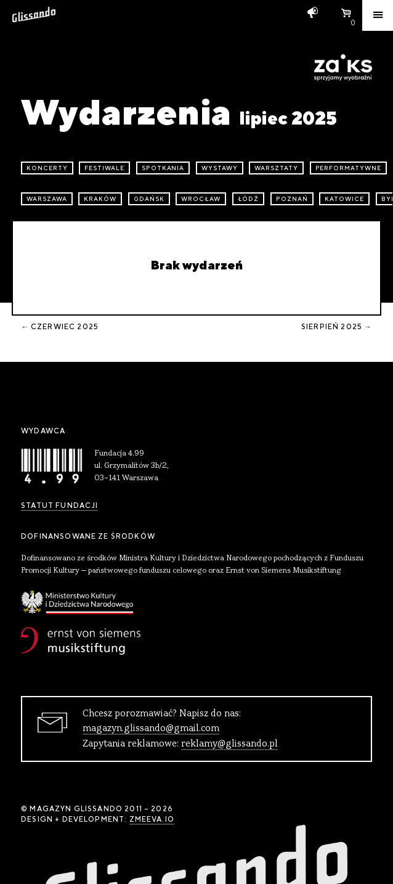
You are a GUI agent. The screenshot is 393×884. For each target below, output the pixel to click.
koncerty (47, 168)
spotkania (163, 168)
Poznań (292, 198)
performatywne (348, 168)
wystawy (219, 168)
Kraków (100, 198)
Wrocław (201, 198)
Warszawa (46, 198)
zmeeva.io (151, 819)
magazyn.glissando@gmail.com (151, 729)
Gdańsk (149, 198)
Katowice (344, 198)
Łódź (248, 198)
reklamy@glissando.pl (229, 744)
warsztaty (276, 168)
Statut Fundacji (59, 505)
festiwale (104, 168)
